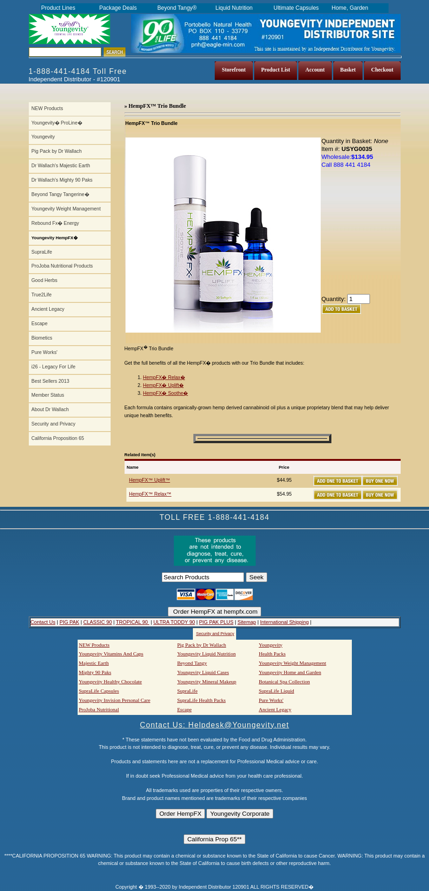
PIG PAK (69, 622)
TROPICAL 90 (132, 622)
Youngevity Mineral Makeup (206, 681)
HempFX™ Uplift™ (149, 480)
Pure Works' (45, 352)
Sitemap (247, 622)
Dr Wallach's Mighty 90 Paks (62, 180)
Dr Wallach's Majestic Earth (61, 165)
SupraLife (42, 252)
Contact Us (43, 622)
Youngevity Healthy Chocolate (110, 681)
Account (315, 70)
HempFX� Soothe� (165, 393)
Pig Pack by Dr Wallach (57, 151)
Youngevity (43, 136)
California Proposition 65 (58, 438)
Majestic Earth (94, 663)
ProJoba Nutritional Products (62, 266)
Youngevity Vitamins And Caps (111, 653)
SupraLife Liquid (276, 691)
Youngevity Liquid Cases (203, 672)
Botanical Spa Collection (284, 681)
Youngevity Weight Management (66, 208)
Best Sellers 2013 (50, 381)
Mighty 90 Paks (95, 672)
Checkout (382, 70)
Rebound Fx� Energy (55, 223)
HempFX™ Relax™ (150, 494)
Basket (348, 70)
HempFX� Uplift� (163, 385)
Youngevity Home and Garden (290, 672)
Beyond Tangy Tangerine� (60, 194)
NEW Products (47, 108)
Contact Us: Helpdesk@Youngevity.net (214, 725)
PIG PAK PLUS (216, 622)
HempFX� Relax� (164, 377)
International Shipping (284, 622)
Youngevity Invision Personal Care (115, 700)
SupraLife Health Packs (201, 700)
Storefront (234, 70)
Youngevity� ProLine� (57, 122)
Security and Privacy (54, 423)
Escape (40, 323)
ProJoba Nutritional (99, 709)
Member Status (48, 395)
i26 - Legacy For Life (54, 366)
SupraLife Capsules (99, 691)
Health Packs (272, 653)
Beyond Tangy (192, 663)
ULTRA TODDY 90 (174, 622)
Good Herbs (45, 280)
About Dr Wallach (50, 409)
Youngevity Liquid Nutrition (206, 653)
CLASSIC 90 (97, 622)
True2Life (42, 294)
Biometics (42, 338)
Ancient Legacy (48, 309)
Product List (275, 70)
